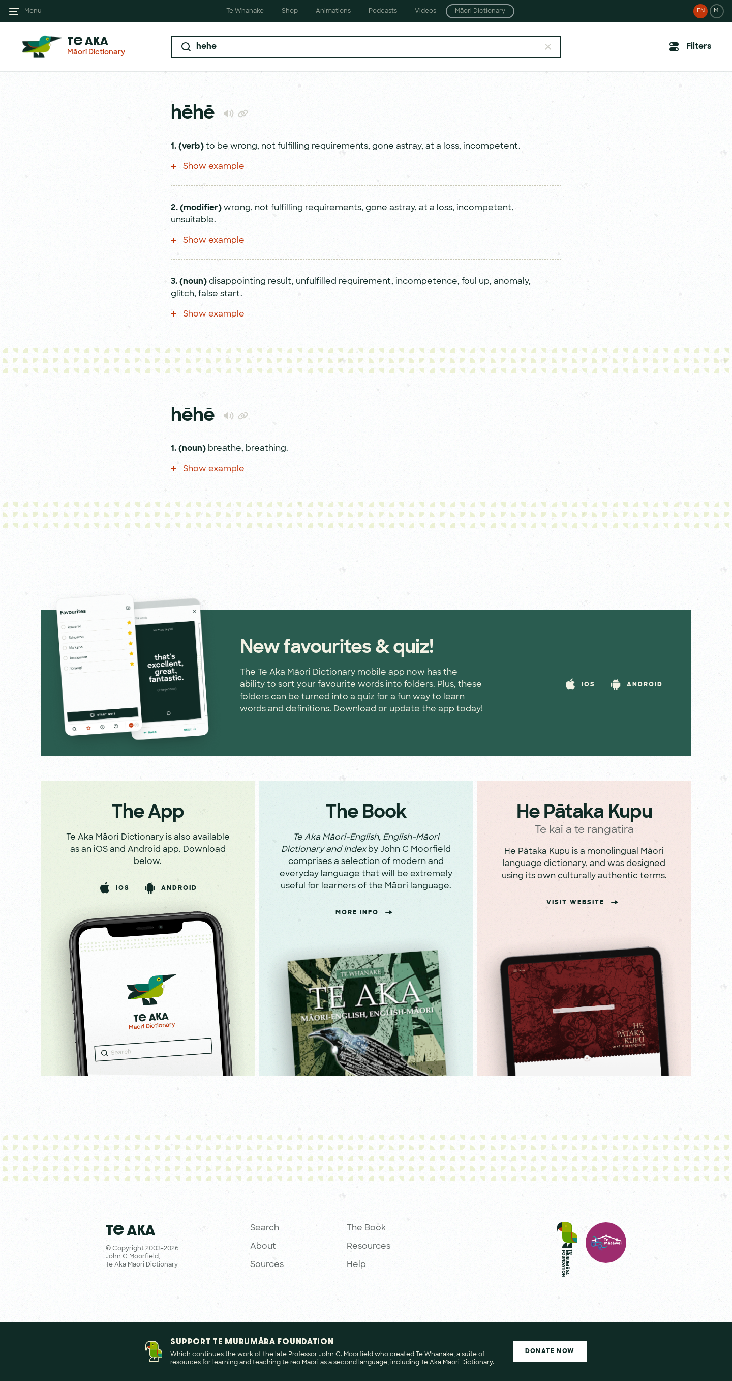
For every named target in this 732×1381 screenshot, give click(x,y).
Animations (333, 11)
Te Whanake (245, 11)
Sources (267, 1265)
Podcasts (383, 11)
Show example (208, 167)
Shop (290, 11)
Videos (425, 11)
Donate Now (549, 1351)
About (263, 1247)
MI (717, 11)
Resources (368, 1247)
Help (356, 1265)
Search (264, 1228)
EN (701, 11)
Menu (33, 11)
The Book (366, 1228)
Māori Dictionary (480, 11)
